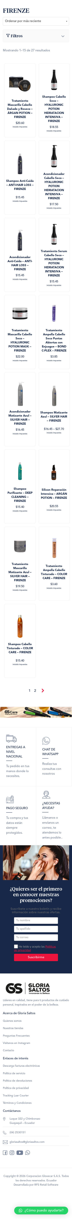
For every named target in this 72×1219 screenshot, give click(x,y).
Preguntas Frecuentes (16, 1035)
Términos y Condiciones (17, 1103)
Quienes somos (12, 1021)
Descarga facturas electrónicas (21, 1066)
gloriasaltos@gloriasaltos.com (27, 1142)
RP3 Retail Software (46, 1184)
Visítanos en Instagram (16, 1043)
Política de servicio (14, 1073)
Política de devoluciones (17, 1080)
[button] (41, 1210)
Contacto (8, 1050)
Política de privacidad (16, 1088)
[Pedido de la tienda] (36, 21)
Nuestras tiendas (13, 1028)
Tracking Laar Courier (16, 1095)
